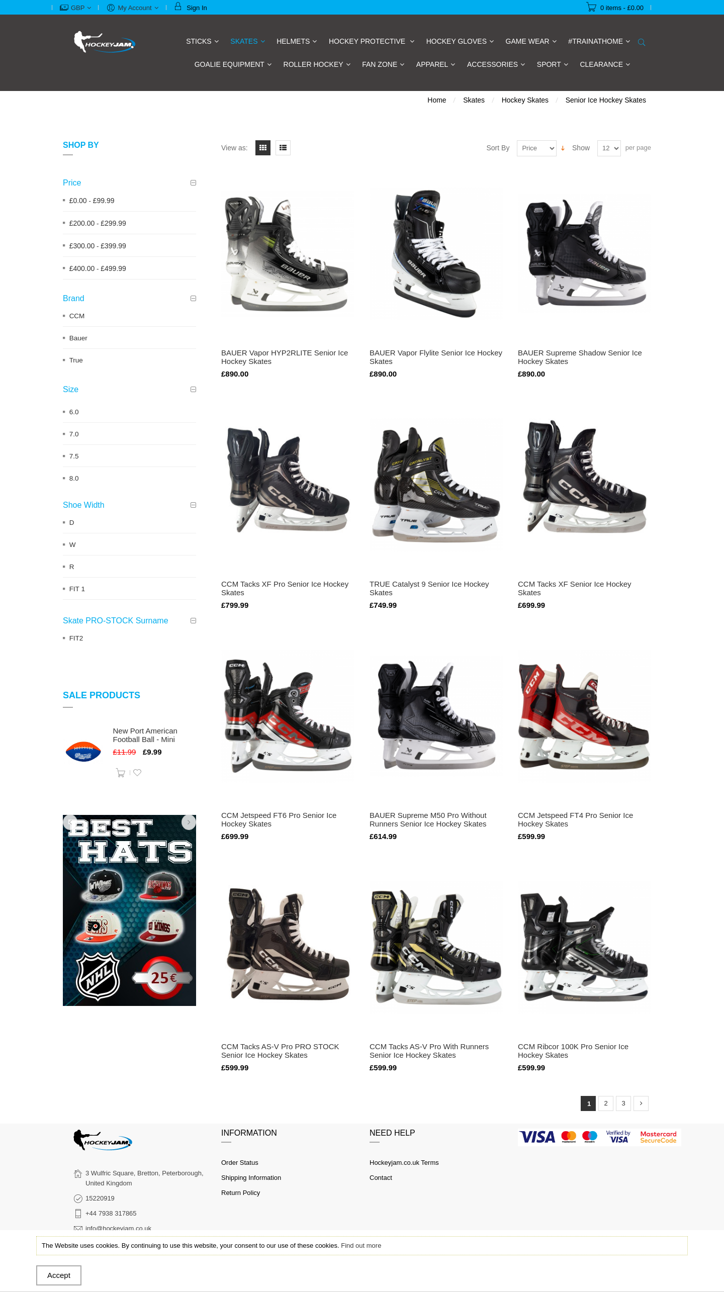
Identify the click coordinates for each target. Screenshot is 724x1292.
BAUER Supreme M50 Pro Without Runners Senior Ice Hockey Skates (428, 819)
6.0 (74, 412)
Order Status (239, 1162)
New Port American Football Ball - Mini (145, 735)
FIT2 (76, 638)
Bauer (78, 338)
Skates (474, 100)
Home (436, 100)
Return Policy (240, 1192)
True (76, 360)
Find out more (361, 1245)
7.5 (74, 456)
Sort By (498, 148)
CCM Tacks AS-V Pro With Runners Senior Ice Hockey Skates (429, 1050)
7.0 (74, 434)
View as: (234, 148)
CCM (77, 316)
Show (581, 148)
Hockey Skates (525, 100)
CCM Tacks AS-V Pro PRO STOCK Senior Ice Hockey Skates (280, 1050)
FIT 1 (77, 589)
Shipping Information (251, 1177)
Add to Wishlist (137, 772)
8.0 (74, 478)
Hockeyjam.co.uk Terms (404, 1162)
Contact (381, 1177)
